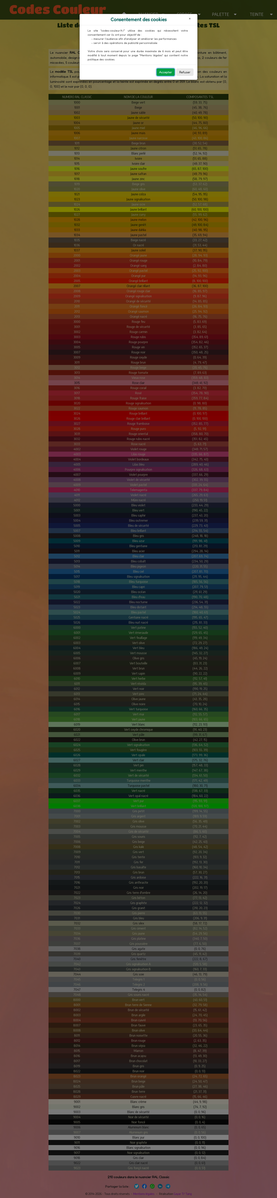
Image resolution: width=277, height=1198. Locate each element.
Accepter (165, 72)
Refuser (184, 72)
